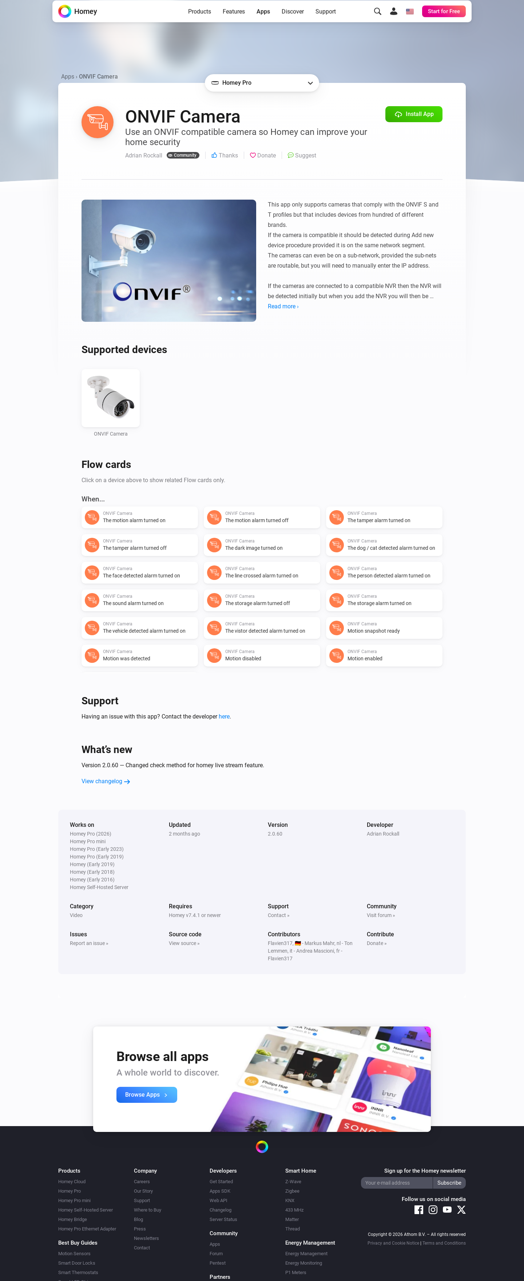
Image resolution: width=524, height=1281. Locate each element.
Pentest (218, 1263)
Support (325, 22)
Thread (292, 1229)
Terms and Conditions (444, 1243)
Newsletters (146, 1238)
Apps (263, 22)
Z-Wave (293, 1181)
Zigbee (292, 1191)
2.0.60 (275, 834)
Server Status (223, 1219)
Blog (138, 1219)
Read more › (283, 306)
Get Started (221, 1181)
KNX (289, 1200)
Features (234, 22)
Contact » (279, 915)
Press (140, 1229)
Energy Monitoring (303, 1263)
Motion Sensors (74, 1253)
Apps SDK (220, 1191)
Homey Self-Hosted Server (85, 1210)
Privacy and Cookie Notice (393, 1243)
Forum (216, 1253)
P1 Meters (295, 1272)
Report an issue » (89, 943)
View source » (184, 943)
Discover (293, 22)
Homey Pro (69, 1191)
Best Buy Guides (78, 1243)
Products (199, 22)
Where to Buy (147, 1210)
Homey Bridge (72, 1219)
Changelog (220, 1210)
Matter (292, 1219)
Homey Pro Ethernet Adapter (87, 1229)
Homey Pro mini (74, 1200)
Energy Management (306, 1253)
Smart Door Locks (76, 1263)
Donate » (377, 943)
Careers (142, 1181)
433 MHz (294, 1210)
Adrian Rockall (383, 834)
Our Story (143, 1191)
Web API (218, 1200)
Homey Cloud (72, 1181)
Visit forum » (381, 915)
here (224, 716)
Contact (142, 1247)
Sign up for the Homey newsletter (425, 1171)
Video (76, 915)
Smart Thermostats (78, 1272)
